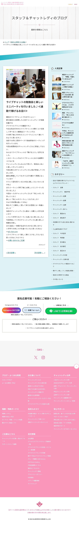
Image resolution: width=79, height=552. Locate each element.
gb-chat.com (13, 231)
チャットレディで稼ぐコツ (36, 441)
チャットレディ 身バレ (61, 218)
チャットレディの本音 (61, 270)
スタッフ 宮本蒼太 (60, 255)
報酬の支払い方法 (8, 438)
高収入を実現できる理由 (62, 296)
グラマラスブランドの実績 (36, 475)
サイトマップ (32, 505)
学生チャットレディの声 (61, 413)
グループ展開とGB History (36, 481)
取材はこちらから (33, 490)
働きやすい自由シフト (9, 444)
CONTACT (70, 4)
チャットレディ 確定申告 (63, 199)
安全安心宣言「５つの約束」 (63, 444)
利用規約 (31, 499)
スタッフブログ (7, 402)
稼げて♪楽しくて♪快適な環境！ (63, 289)
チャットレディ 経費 (60, 204)
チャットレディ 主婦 (60, 213)
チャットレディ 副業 (60, 208)
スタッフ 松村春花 (60, 260)
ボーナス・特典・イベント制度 (12, 441)
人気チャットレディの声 (61, 402)
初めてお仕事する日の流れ (36, 411)
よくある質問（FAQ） (9, 405)
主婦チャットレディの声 (61, 416)
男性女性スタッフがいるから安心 (64, 441)
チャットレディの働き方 (36, 414)
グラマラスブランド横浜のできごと (63, 281)
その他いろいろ (59, 301)
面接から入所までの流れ (36, 408)
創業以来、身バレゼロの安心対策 (64, 435)
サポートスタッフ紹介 (61, 438)
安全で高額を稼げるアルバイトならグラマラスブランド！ (63, 187)
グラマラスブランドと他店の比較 (38, 426)
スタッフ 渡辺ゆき (60, 265)
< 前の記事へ (11, 252)
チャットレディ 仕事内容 (62, 275)
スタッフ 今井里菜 (60, 246)
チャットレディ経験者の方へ (63, 420)
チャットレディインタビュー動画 (64, 423)
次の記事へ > (39, 252)
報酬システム (6, 435)
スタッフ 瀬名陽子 (60, 228)
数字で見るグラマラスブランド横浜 (39, 478)
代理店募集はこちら (34, 487)
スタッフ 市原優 (59, 251)
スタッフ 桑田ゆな (60, 223)
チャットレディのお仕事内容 (37, 405)
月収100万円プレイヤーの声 (63, 405)
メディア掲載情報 (33, 502)
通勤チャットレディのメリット (38, 444)
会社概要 (31, 460)
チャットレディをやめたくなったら (65, 451)
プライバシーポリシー (35, 496)
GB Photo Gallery (34, 484)
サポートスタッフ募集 (9, 466)
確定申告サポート (59, 447)
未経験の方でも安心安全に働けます (63, 234)
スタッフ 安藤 (59, 194)
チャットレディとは (34, 402)
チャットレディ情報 (34, 493)
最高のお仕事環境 (33, 417)
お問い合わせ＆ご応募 (16, 240)
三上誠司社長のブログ (61, 241)
